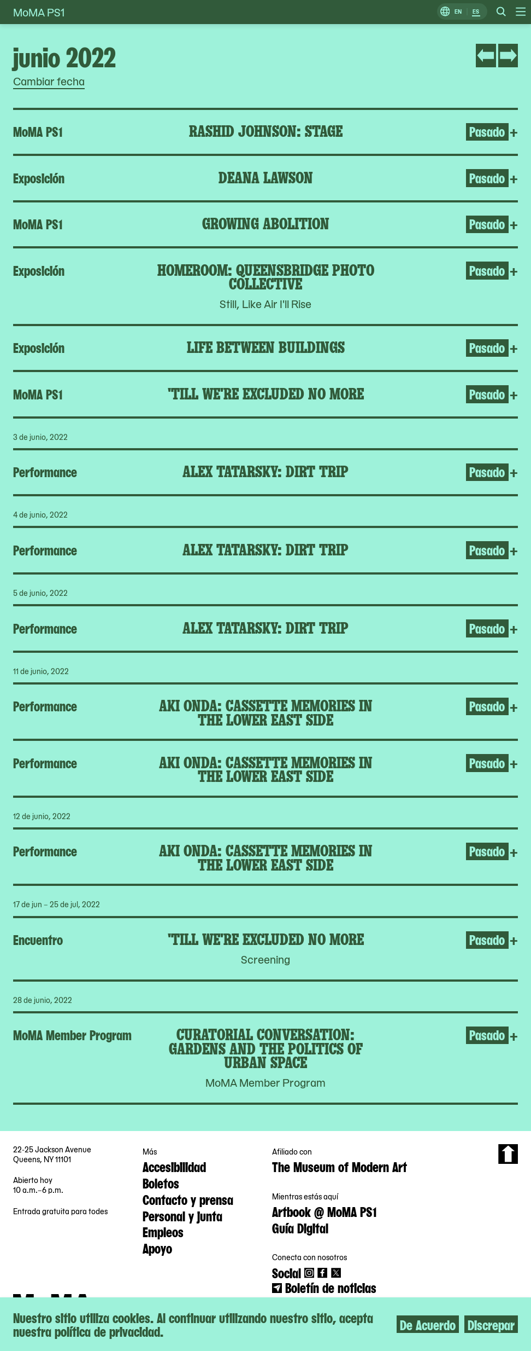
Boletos (161, 1182)
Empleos (163, 1231)
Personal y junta (182, 1215)
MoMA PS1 (38, 12)
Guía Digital (300, 1227)
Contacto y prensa (188, 1199)
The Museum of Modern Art (339, 1166)
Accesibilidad (174, 1166)
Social (286, 1272)
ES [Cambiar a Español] (476, 11)
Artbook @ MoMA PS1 (324, 1211)
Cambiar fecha (49, 81)
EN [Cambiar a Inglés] (458, 11)
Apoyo (157, 1247)
